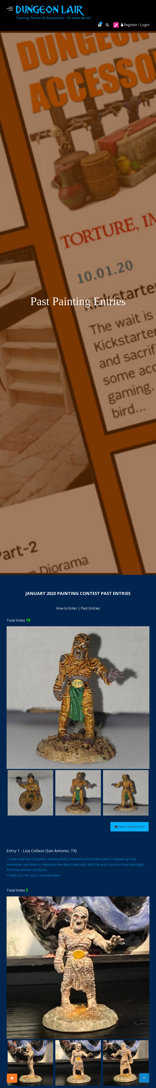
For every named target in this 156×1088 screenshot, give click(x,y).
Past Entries (90, 609)
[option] (78, 698)
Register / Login (135, 25)
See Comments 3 (128, 827)
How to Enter (66, 609)
